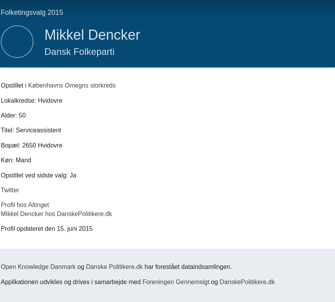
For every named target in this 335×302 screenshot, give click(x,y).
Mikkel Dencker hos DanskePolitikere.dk (56, 214)
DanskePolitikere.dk (247, 282)
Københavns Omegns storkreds (72, 85)
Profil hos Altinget (25, 205)
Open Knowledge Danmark (38, 266)
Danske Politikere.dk (114, 266)
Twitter (10, 190)
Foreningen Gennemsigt (176, 282)
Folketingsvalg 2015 (32, 12)
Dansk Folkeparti (79, 51)
